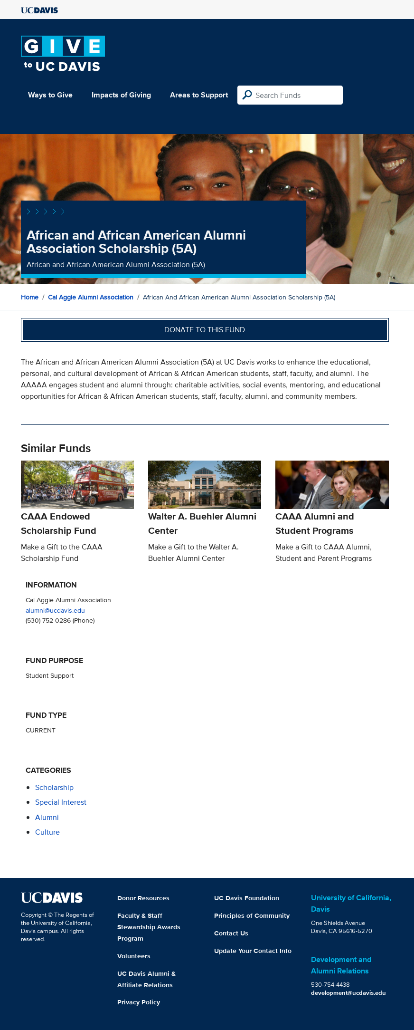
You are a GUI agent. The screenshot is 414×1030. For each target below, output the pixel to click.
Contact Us (231, 933)
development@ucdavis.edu (348, 992)
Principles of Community (252, 915)
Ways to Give (50, 94)
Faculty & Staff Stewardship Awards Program (148, 927)
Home (29, 297)
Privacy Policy (138, 1002)
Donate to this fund (204, 329)
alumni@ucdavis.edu (55, 610)
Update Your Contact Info (253, 950)
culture (47, 832)
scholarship (54, 787)
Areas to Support (199, 94)
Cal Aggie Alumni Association (90, 297)
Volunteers (134, 956)
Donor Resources (143, 898)
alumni (47, 817)
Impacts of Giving (121, 94)
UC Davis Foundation (246, 898)
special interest (60, 802)
